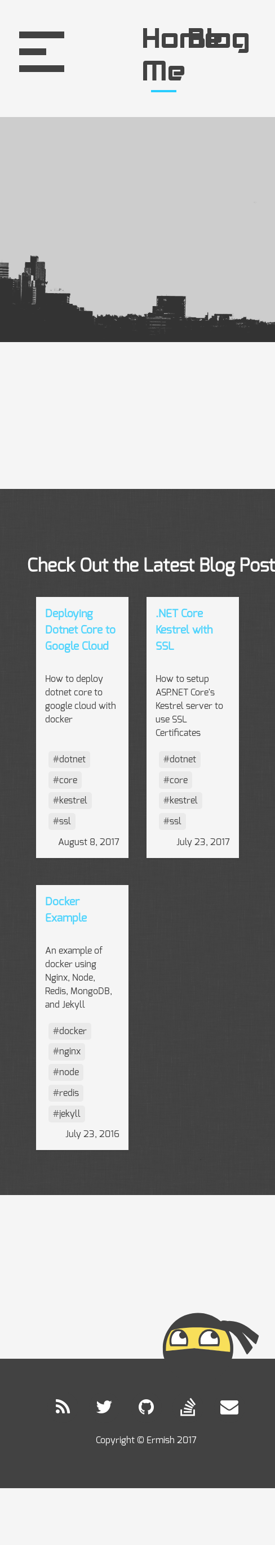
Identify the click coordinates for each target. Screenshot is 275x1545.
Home (164, 40)
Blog (210, 40)
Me (164, 73)
